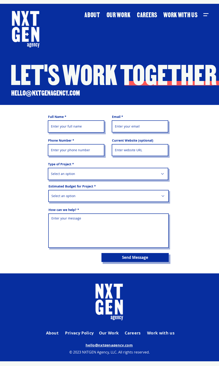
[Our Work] (109, 333)
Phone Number (60, 140)
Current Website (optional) (132, 140)
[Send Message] (135, 257)
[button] (205, 14)
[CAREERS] (147, 14)
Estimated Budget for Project (70, 186)
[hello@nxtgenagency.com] (109, 345)
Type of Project (59, 164)
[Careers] (133, 333)
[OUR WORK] (119, 14)
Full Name (56, 116)
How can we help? (62, 209)
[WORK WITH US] (181, 14)
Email (116, 116)
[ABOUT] (93, 14)
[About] (52, 333)
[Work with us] (161, 333)
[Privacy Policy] (80, 333)
